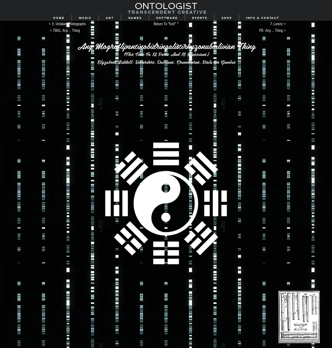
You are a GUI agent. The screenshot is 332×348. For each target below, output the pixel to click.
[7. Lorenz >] (266, 24)
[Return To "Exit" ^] (166, 24)
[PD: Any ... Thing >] (267, 30)
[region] (131, 168)
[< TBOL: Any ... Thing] (65, 30)
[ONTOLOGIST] (166, 6)
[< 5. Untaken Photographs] (67, 24)
